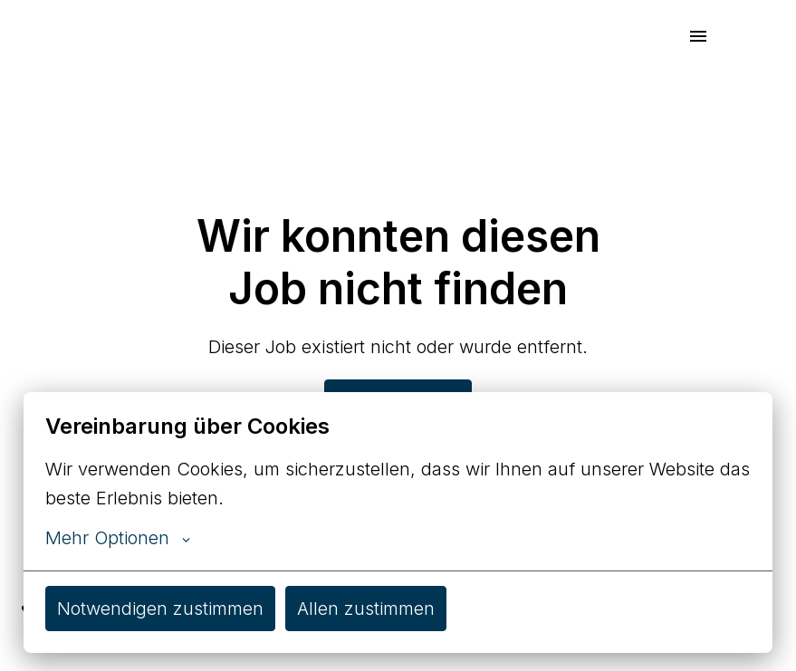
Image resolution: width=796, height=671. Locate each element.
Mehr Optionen (117, 538)
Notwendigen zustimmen (160, 608)
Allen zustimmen (366, 608)
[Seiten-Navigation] (698, 36)
